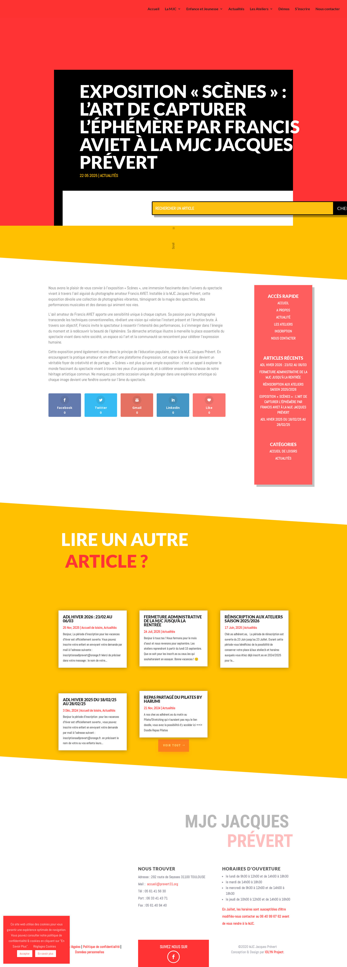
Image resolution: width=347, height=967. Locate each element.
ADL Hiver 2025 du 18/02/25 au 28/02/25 (89, 693)
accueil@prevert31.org (162, 884)
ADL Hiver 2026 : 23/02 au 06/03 (283, 365)
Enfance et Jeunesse (202, 9)
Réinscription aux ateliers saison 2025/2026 (254, 613)
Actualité (283, 317)
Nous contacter (328, 9)
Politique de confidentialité (101, 946)
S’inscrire (302, 9)
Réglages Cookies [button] (44, 946)
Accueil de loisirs (283, 451)
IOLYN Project (274, 952)
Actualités (236, 9)
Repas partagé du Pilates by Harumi (173, 691)
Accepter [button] (25, 953)
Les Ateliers (259, 9)
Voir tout (172, 745)
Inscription (283, 331)
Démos (283, 9)
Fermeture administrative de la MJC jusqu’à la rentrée (173, 615)
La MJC (170, 9)
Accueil (153, 9)
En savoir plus (45, 953)
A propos (283, 310)
